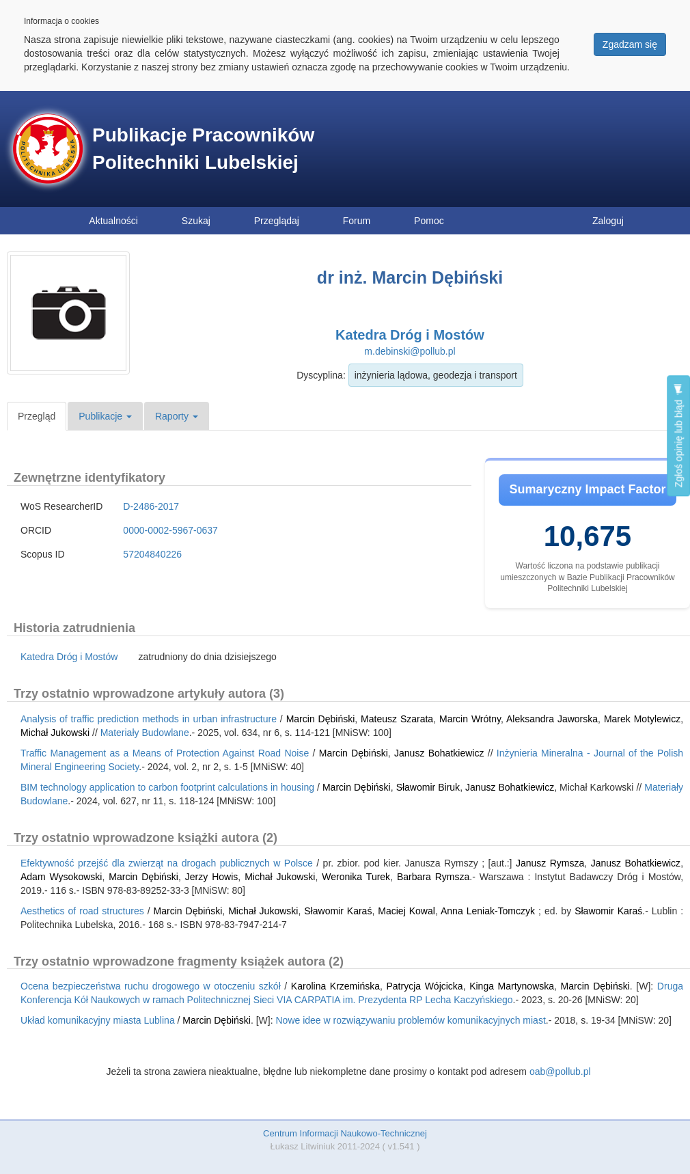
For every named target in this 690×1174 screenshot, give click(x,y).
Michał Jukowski (54, 732)
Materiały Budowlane (144, 732)
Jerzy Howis (211, 876)
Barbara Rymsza (433, 876)
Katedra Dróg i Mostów (409, 334)
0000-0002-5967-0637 (170, 530)
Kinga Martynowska (511, 986)
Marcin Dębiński (320, 718)
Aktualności (113, 220)
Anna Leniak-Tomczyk (488, 910)
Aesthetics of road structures (82, 910)
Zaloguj (608, 220)
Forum (356, 220)
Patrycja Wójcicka (424, 986)
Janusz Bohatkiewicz (439, 753)
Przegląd (36, 416)
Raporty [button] (176, 416)
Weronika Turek (356, 876)
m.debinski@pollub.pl (409, 351)
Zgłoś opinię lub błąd (678, 435)
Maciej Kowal (406, 910)
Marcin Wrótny (470, 718)
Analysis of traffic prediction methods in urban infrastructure (148, 718)
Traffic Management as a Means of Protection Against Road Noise (164, 753)
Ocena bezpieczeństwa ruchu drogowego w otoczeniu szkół (150, 986)
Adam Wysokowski (61, 876)
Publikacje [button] (105, 416)
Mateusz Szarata (397, 718)
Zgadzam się (630, 44)
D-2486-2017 (151, 506)
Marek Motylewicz (642, 718)
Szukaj (196, 220)
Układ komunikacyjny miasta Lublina (97, 1020)
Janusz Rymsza (550, 863)
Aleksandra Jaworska (552, 718)
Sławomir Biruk (428, 787)
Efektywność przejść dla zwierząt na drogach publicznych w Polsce (166, 863)
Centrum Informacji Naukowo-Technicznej (345, 1133)
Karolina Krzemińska (335, 986)
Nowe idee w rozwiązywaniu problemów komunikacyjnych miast (411, 1020)
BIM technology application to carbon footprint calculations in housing (167, 787)
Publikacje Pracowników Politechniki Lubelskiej (203, 148)
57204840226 (152, 554)
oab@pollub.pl (560, 1071)
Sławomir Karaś (338, 910)
